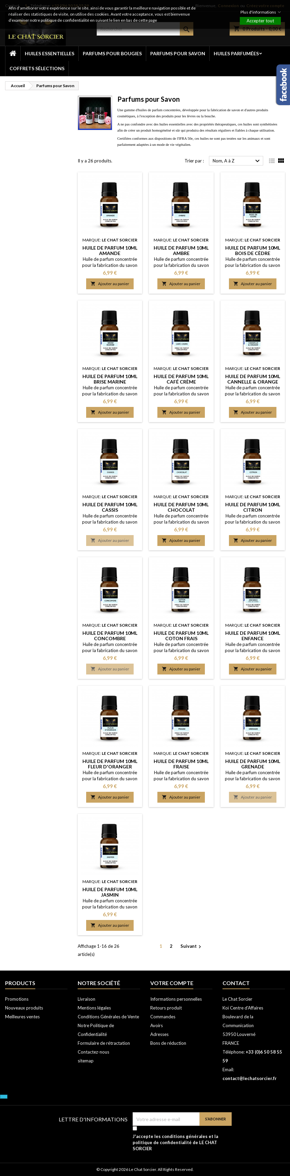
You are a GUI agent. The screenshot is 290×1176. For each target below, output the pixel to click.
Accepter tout (260, 20)
